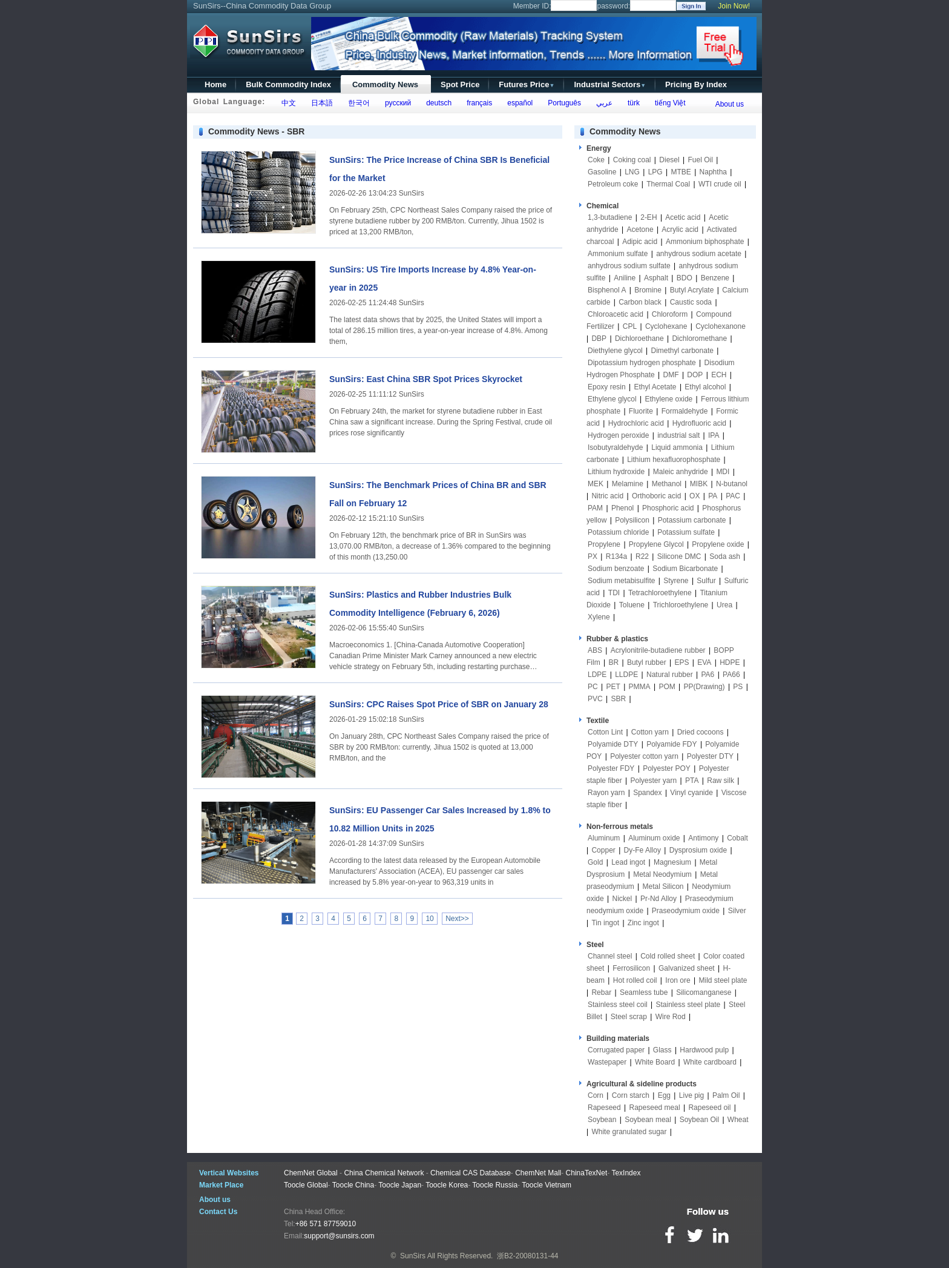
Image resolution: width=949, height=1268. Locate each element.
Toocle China (353, 1185)
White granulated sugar (628, 1132)
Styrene (675, 580)
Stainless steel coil (618, 1004)
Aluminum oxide (654, 838)
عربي (602, 103)
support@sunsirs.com (339, 1236)
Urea (724, 605)
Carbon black (640, 302)
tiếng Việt (668, 103)
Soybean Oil (699, 1119)
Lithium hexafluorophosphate (673, 459)
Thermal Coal (668, 184)
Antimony (703, 838)
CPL (630, 326)
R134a (616, 556)
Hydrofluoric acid (699, 423)
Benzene (715, 278)
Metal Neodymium (662, 874)
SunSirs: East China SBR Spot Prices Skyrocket (425, 379)
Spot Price (460, 84)
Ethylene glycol (612, 399)
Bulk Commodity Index (288, 84)
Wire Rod (670, 1016)
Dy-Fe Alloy (642, 850)
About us (729, 104)
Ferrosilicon (631, 968)
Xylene (599, 617)
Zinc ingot (643, 923)
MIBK (699, 484)
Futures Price (526, 84)
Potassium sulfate (686, 532)
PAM (595, 508)
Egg (664, 1095)
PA (712, 496)
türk (631, 103)
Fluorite (641, 411)
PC (593, 686)
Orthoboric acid (656, 496)
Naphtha (713, 172)
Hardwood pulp (704, 1050)
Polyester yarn (654, 780)
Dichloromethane (699, 338)
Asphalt (656, 278)
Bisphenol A (607, 290)
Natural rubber (669, 674)
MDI (722, 471)
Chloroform (670, 314)
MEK (595, 484)
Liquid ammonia (677, 447)
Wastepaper (607, 1062)
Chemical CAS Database (470, 1173)
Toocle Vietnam (546, 1185)
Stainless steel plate (688, 1004)
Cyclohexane (666, 326)
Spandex (647, 792)
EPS (681, 662)
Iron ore (677, 980)
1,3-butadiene (610, 217)
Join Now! (734, 6)
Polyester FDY (611, 768)
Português (562, 103)
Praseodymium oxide (686, 910)
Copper (603, 850)
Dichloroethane (639, 338)
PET (613, 686)
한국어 (357, 103)
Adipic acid (639, 241)
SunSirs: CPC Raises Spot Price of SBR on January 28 (438, 704)
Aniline (624, 278)
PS (738, 686)
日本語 (320, 103)
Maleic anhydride (680, 471)
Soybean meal (648, 1119)
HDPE (730, 662)
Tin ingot (605, 923)
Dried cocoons (700, 732)
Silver (737, 910)
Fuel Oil (700, 160)
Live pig (691, 1095)
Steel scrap (629, 1016)
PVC (595, 699)
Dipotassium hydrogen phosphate (642, 362)
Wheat (738, 1119)
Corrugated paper (616, 1050)
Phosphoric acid (668, 508)
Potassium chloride (618, 532)
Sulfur (706, 580)
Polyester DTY (710, 756)
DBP (598, 338)
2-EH (648, 217)
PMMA (640, 686)
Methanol (666, 484)
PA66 (731, 674)
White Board (655, 1062)
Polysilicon (632, 520)
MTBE (681, 172)
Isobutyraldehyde (615, 447)
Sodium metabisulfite (621, 580)
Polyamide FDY (671, 744)
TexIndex (625, 1173)
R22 (642, 556)
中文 (286, 103)
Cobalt (737, 838)
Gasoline (602, 172)
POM (666, 686)
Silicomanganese (703, 992)
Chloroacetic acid (615, 314)
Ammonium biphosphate (705, 241)
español (518, 103)
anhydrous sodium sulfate (629, 266)
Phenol (622, 508)
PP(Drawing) (704, 686)
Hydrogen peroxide (618, 435)
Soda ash (724, 556)
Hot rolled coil (635, 980)
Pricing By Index (696, 84)
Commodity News (385, 84)
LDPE (597, 674)
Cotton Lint (605, 732)
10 (429, 918)
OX (694, 496)
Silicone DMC (679, 556)
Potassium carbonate (692, 520)
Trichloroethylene (681, 605)
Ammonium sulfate (618, 253)
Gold (595, 862)
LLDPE (626, 674)
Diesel (669, 160)
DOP (695, 375)
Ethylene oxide (669, 399)
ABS (595, 650)
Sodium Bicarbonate (685, 568)
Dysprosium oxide (698, 850)
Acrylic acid (680, 229)
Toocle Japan (399, 1185)
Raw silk (720, 780)
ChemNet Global (311, 1173)
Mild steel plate (722, 980)
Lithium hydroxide (616, 471)
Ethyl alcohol (705, 387)
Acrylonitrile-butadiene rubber (658, 650)
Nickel (622, 898)
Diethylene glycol (615, 350)
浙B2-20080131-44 (527, 1256)
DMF (671, 375)
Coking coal (632, 160)
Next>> (457, 918)
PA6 (708, 674)
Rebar (601, 992)
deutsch (437, 103)
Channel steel (610, 956)
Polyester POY (667, 768)
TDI (614, 593)
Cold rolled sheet (667, 956)
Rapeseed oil (709, 1107)
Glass (662, 1050)
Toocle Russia (494, 1185)
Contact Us (218, 1211)
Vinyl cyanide (691, 792)
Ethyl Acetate (655, 387)
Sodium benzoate (616, 568)
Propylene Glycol (656, 544)
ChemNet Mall (538, 1173)
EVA (704, 662)
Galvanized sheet (686, 968)
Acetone (640, 229)
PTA (691, 780)
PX (592, 556)
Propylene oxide (718, 544)
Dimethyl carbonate (682, 350)
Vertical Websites (229, 1173)
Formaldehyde (685, 411)
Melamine (627, 484)
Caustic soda (691, 302)
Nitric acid (607, 496)
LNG (632, 172)
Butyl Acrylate (692, 290)
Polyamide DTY (613, 744)
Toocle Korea (446, 1185)
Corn (595, 1095)
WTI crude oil (719, 184)
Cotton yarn (650, 732)
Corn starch (630, 1095)
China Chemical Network (384, 1173)
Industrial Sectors (610, 84)
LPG (655, 172)
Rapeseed (604, 1107)
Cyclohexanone (720, 326)
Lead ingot (628, 862)
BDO (684, 278)
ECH (718, 375)
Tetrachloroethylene (660, 593)
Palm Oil (726, 1095)
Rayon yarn (606, 792)
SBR (618, 699)
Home (215, 84)
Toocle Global (306, 1185)
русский (396, 103)
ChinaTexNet (587, 1173)
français (478, 103)
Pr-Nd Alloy (658, 898)
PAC (733, 496)
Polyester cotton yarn (644, 756)
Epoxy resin (607, 387)
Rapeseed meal (654, 1107)
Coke (596, 160)
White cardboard (710, 1062)
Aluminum (604, 838)
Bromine (648, 290)
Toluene (632, 605)
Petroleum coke (613, 184)
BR (613, 662)
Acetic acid (682, 217)
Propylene (604, 544)
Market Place (221, 1185)
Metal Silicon (663, 886)
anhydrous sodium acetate (698, 253)
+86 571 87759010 (325, 1224)
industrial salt (678, 435)
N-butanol (731, 484)
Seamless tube (644, 992)
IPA (713, 435)
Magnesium (672, 862)
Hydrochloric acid (636, 423)
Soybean (602, 1119)
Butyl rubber (646, 662)
